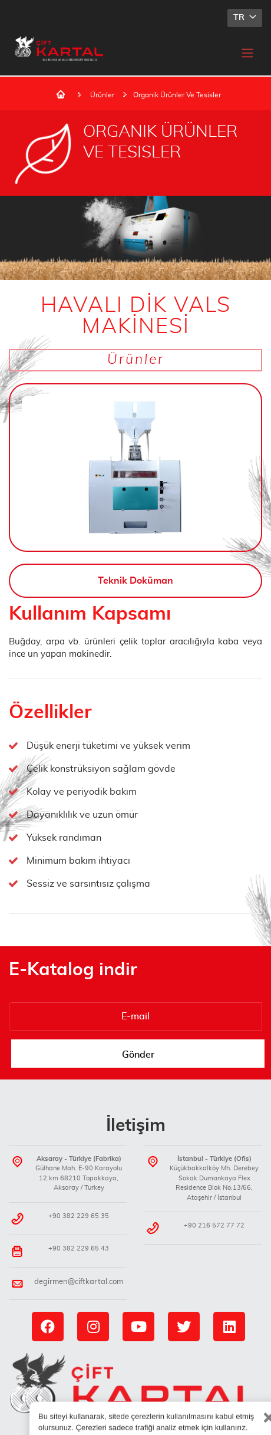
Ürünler (102, 94)
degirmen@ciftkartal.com (78, 1282)
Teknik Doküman (135, 580)
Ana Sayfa (60, 94)
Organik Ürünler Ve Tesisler (177, 94)
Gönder (138, 1054)
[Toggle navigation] (247, 52)
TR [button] (240, 18)
